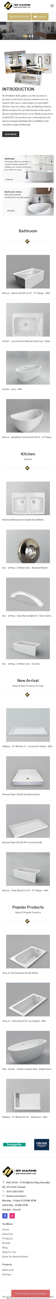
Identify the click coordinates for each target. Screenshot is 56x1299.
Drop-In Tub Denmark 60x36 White (20, 973)
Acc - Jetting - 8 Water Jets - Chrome (21, 664)
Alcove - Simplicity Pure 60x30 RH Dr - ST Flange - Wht (28, 437)
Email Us (40, 16)
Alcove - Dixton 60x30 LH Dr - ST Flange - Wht (26, 293)
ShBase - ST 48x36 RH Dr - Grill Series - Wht (24, 1117)
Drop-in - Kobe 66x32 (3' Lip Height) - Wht (24, 1021)
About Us (7, 1234)
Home (5, 1229)
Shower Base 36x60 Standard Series (21, 794)
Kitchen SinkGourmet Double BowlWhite (23, 519)
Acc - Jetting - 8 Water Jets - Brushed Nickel (24, 567)
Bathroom (8, 1270)
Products (7, 1238)
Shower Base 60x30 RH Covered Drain (22, 842)
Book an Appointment (15, 1256)
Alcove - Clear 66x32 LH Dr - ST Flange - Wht (25, 890)
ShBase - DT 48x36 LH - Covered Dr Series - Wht (27, 746)
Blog (4, 1247)
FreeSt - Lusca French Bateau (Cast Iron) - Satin (26, 341)
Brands (6, 1243)
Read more (11, 134)
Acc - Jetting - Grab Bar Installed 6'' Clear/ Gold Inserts (28, 615)
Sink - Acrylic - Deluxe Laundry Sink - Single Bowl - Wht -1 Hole (28, 1069)
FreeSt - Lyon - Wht (12, 389)
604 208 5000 (19, 16)
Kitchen (6, 1274)
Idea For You (9, 1252)
